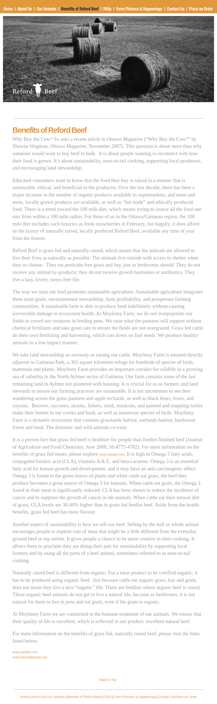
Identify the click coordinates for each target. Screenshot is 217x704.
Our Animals (56, 697)
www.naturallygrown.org (29, 657)
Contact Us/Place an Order (177, 697)
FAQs (107, 697)
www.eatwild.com (111, 454)
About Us (37, 697)
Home (24, 697)
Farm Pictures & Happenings (135, 697)
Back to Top (108, 680)
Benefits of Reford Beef (84, 697)
